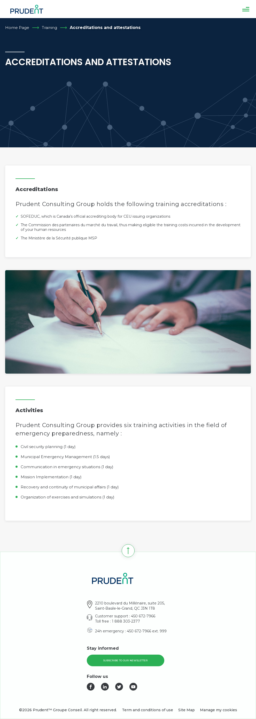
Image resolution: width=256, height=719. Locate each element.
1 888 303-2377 (126, 621)
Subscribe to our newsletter (125, 660)
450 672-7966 (143, 616)
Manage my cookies (218, 710)
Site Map (186, 710)
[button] (246, 9)
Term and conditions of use (147, 710)
